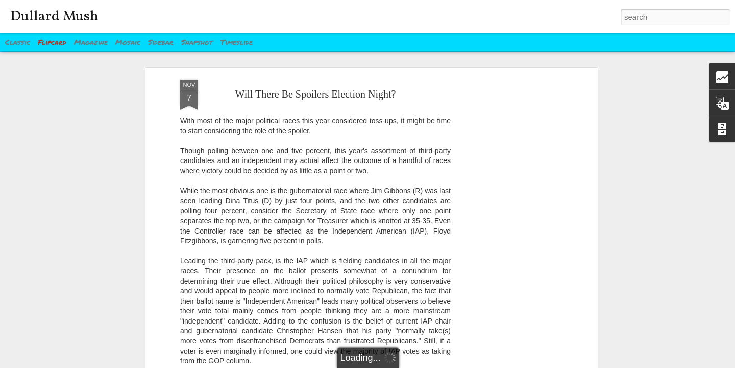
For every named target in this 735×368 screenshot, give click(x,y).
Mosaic (127, 42)
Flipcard (52, 42)
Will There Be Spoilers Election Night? (315, 94)
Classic (17, 42)
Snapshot (197, 42)
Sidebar (161, 42)
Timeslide (236, 42)
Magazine (91, 42)
